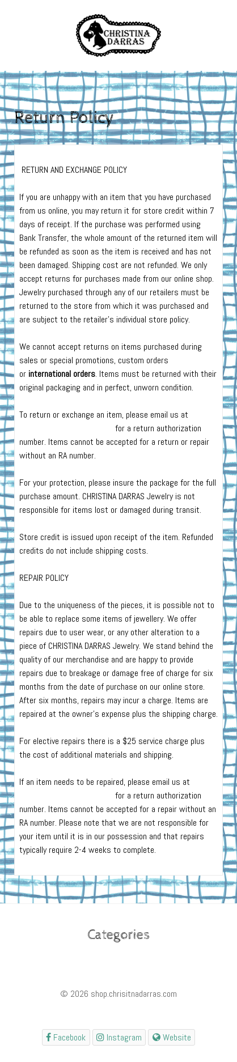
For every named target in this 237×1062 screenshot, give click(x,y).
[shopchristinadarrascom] (66, 1037)
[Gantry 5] (118, 35)
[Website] (171, 1037)
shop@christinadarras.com (66, 428)
